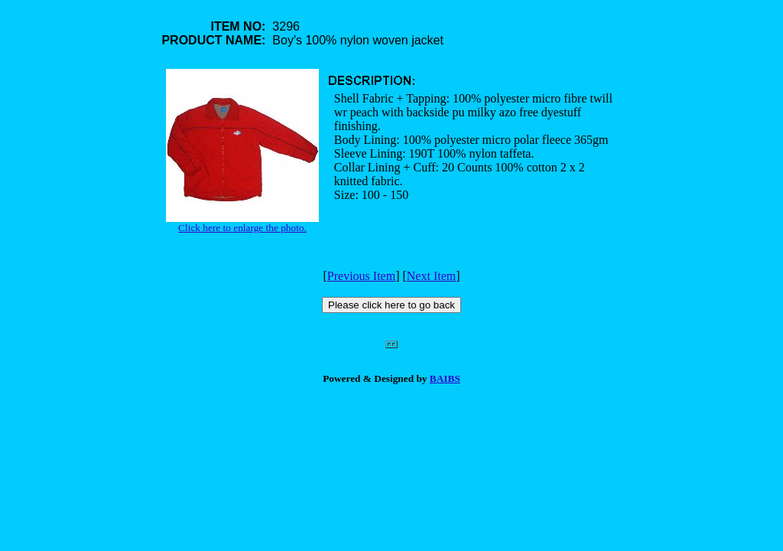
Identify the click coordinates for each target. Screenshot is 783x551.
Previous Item (361, 275)
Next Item (431, 275)
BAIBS (445, 378)
